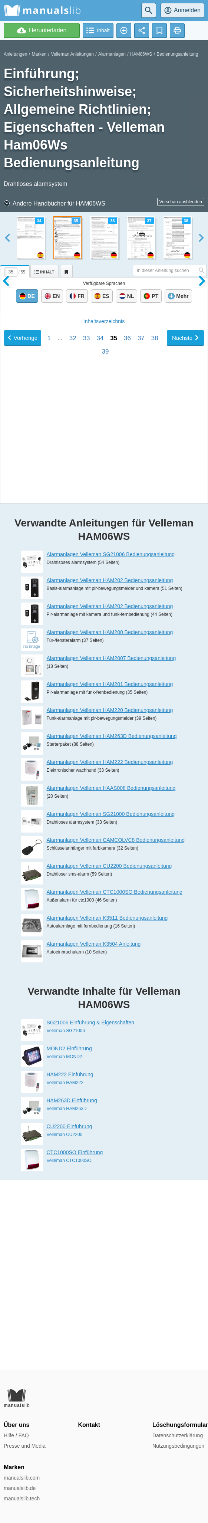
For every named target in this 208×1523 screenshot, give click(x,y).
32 (72, 631)
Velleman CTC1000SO (69, 1350)
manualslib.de (20, 1488)
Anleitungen (15, 54)
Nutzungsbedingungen (178, 1446)
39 (105, 645)
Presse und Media (25, 1446)
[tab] (15, 270)
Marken (39, 54)
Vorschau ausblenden (180, 201)
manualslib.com (22, 1478)
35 (113, 631)
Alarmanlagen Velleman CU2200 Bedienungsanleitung (109, 1055)
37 (141, 631)
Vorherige (22, 631)
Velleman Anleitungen (72, 54)
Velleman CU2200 (65, 1324)
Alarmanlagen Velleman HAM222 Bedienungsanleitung (110, 952)
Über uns (16, 1425)
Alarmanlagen (112, 54)
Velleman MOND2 (64, 1246)
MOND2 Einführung (69, 1238)
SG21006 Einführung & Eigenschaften (91, 1212)
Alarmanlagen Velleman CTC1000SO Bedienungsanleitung (115, 1081)
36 (127, 631)
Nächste (185, 631)
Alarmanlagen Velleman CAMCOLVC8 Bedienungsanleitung (116, 1030)
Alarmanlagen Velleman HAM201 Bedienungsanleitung (110, 874)
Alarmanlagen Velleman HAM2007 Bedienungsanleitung (111, 848)
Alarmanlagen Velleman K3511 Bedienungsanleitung (107, 1107)
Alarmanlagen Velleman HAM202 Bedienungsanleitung (110, 770)
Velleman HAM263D (67, 1298)
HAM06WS (141, 54)
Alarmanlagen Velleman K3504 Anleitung (94, 1133)
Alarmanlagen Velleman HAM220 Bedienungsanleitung (110, 900)
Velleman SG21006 (66, 1220)
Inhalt (104, 615)
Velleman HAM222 (65, 1272)
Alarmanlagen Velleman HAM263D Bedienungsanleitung (112, 926)
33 (86, 631)
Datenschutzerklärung (177, 1435)
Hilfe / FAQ (16, 1435)
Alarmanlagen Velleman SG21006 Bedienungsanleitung (111, 744)
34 (99, 631)
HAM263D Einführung (72, 1290)
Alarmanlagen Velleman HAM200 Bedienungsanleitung (110, 822)
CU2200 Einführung (69, 1316)
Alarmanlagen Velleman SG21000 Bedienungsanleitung (111, 1004)
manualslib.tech (22, 1498)
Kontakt (89, 1425)
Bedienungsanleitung (177, 54)
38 (154, 631)
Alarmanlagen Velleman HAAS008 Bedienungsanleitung (111, 978)
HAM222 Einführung (70, 1264)
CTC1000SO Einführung (75, 1342)
